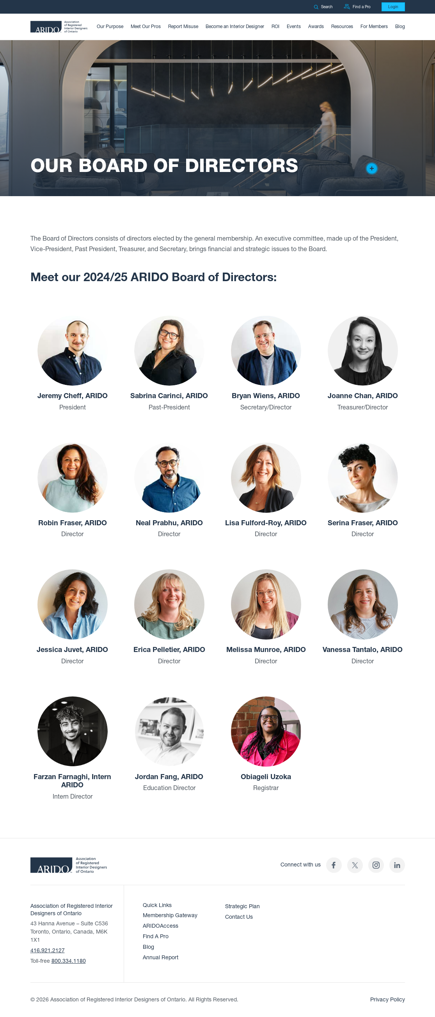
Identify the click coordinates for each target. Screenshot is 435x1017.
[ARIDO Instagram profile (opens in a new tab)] (376, 865)
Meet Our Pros (146, 26)
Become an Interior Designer (235, 26)
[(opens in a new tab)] (355, 865)
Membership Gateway (170, 915)
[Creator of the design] (372, 168)
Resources (342, 26)
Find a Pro (357, 7)
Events (294, 26)
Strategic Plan (242, 906)
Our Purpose (110, 26)
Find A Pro (156, 936)
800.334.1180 (68, 961)
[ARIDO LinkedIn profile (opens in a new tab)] (397, 865)
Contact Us (239, 917)
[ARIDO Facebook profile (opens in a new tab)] (334, 865)
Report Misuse (183, 26)
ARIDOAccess (160, 926)
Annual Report (160, 957)
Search (323, 6)
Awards (316, 26)
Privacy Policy (387, 999)
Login (393, 6)
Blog (400, 26)
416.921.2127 (47, 950)
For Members (374, 26)
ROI (275, 26)
